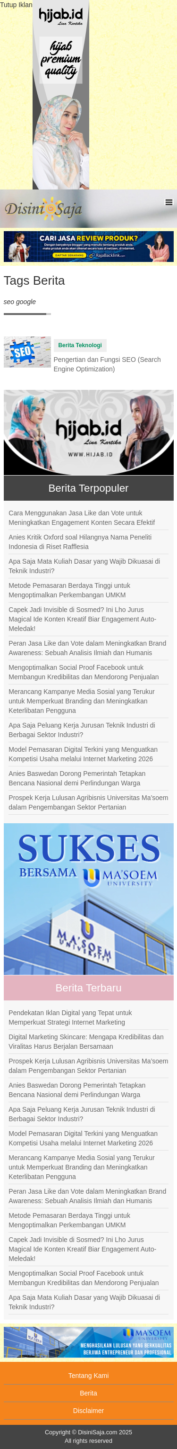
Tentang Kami (88, 1375)
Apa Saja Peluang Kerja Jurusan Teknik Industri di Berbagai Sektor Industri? (81, 729)
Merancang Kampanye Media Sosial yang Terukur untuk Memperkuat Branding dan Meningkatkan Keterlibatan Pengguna (81, 701)
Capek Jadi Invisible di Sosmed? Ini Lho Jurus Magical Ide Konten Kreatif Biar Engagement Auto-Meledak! (82, 619)
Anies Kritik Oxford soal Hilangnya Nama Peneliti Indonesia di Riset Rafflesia (80, 541)
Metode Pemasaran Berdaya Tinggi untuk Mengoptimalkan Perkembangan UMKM (69, 590)
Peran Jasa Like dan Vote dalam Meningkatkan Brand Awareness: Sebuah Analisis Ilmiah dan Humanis (87, 648)
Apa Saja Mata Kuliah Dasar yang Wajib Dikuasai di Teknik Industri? (84, 566)
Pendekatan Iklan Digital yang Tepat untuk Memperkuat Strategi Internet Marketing (70, 1017)
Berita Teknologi (80, 345)
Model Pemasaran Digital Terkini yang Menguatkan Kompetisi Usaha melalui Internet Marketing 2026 (83, 754)
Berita (88, 1393)
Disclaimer (88, 1410)
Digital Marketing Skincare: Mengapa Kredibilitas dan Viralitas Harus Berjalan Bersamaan (85, 1041)
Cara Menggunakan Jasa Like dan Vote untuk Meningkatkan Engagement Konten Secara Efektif (81, 517)
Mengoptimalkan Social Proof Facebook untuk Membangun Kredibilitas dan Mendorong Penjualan (83, 672)
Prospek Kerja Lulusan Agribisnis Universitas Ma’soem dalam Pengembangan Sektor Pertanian (88, 802)
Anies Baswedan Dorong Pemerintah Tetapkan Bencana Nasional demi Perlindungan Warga (76, 778)
